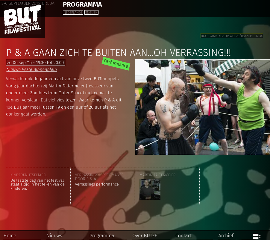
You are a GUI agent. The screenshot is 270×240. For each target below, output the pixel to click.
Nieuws (54, 236)
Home (10, 236)
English (91, 13)
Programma (102, 236)
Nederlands (73, 13)
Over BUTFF (144, 236)
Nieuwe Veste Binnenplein (31, 69)
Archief (226, 236)
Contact (183, 236)
